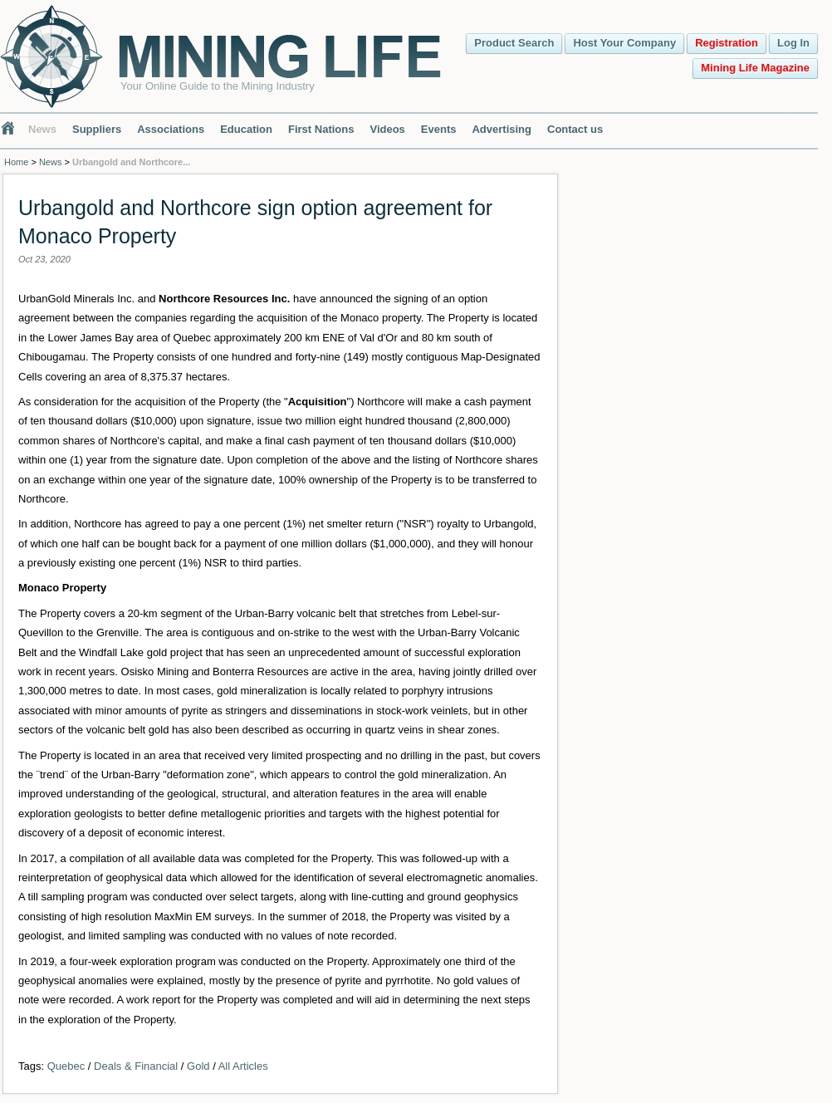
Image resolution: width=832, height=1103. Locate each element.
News (42, 129)
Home (16, 162)
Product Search (514, 43)
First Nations (321, 129)
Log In (793, 43)
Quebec (66, 1066)
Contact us (575, 129)
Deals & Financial (136, 1066)
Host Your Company (624, 43)
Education (246, 129)
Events (439, 129)
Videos (387, 129)
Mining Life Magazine (755, 67)
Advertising (501, 129)
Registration (726, 43)
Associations (170, 129)
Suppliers (96, 129)
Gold (198, 1066)
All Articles (243, 1066)
